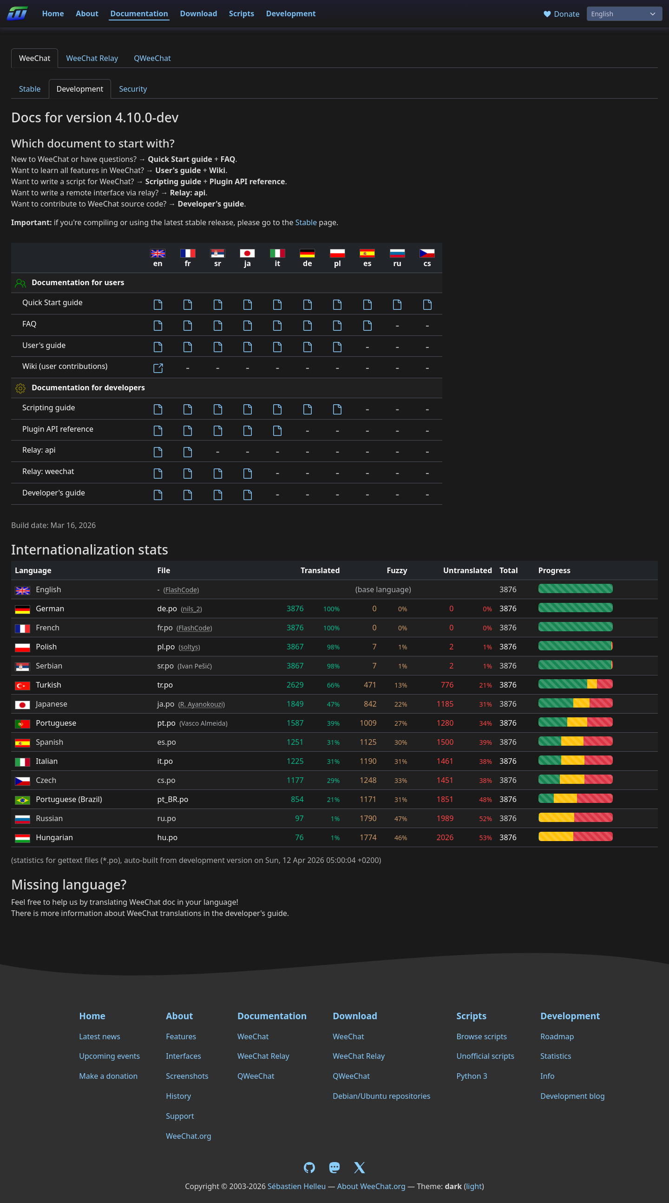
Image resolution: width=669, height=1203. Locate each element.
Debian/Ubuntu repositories (381, 1096)
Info (547, 1076)
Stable (30, 89)
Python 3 (471, 1076)
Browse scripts (481, 1036)
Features (181, 1036)
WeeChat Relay (92, 58)
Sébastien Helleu (297, 1186)
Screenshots (187, 1076)
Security (133, 89)
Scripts (241, 13)
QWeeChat (152, 58)
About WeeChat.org (371, 1186)
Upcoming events (109, 1056)
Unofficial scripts (485, 1056)
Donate (561, 14)
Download (198, 13)
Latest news (99, 1036)
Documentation (139, 13)
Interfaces (183, 1056)
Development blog (572, 1096)
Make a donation (108, 1076)
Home (53, 13)
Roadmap (557, 1036)
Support (180, 1116)
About (87, 13)
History (178, 1096)
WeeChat (34, 58)
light (474, 1186)
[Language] (624, 14)
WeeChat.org (188, 1136)
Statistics (555, 1056)
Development (291, 13)
